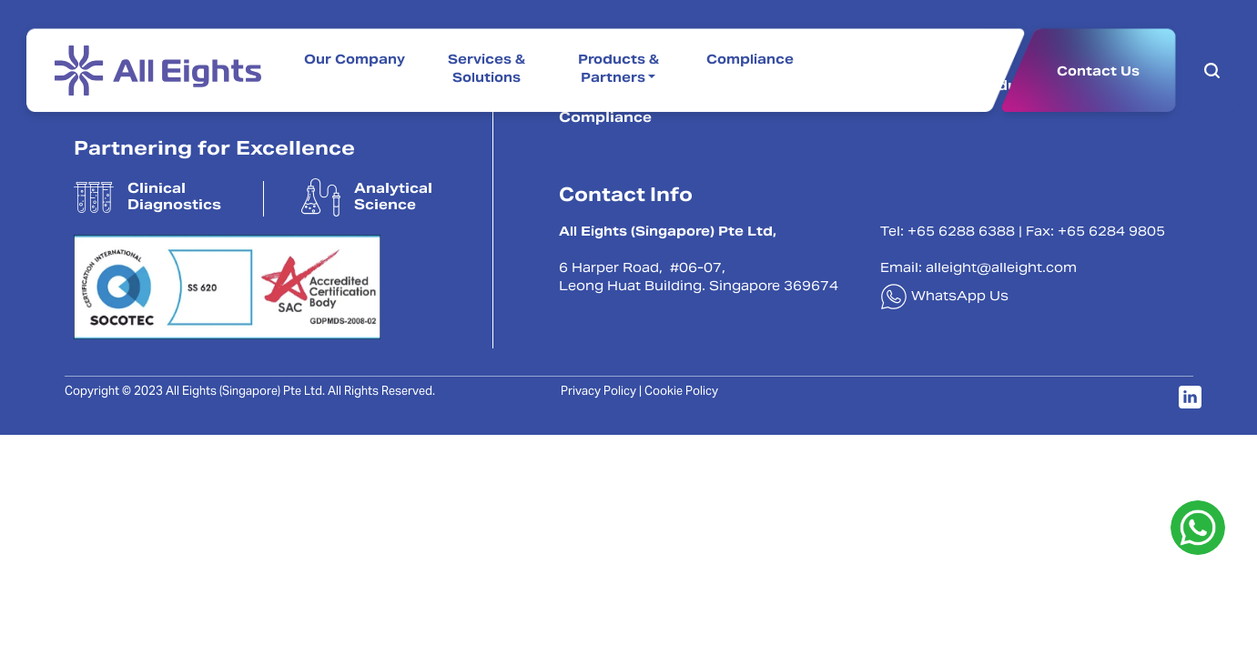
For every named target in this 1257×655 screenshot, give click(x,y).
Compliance (750, 61)
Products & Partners (618, 70)
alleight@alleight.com (1001, 269)
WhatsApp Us (944, 297)
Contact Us (1098, 71)
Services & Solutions (486, 70)
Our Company (354, 61)
